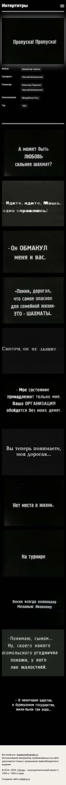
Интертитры (15, 5)
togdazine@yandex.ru (27, 754)
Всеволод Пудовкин (31, 85)
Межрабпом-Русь (30, 98)
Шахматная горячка (31, 69)
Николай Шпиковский (32, 77)
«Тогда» (21, 770)
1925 (24, 106)
